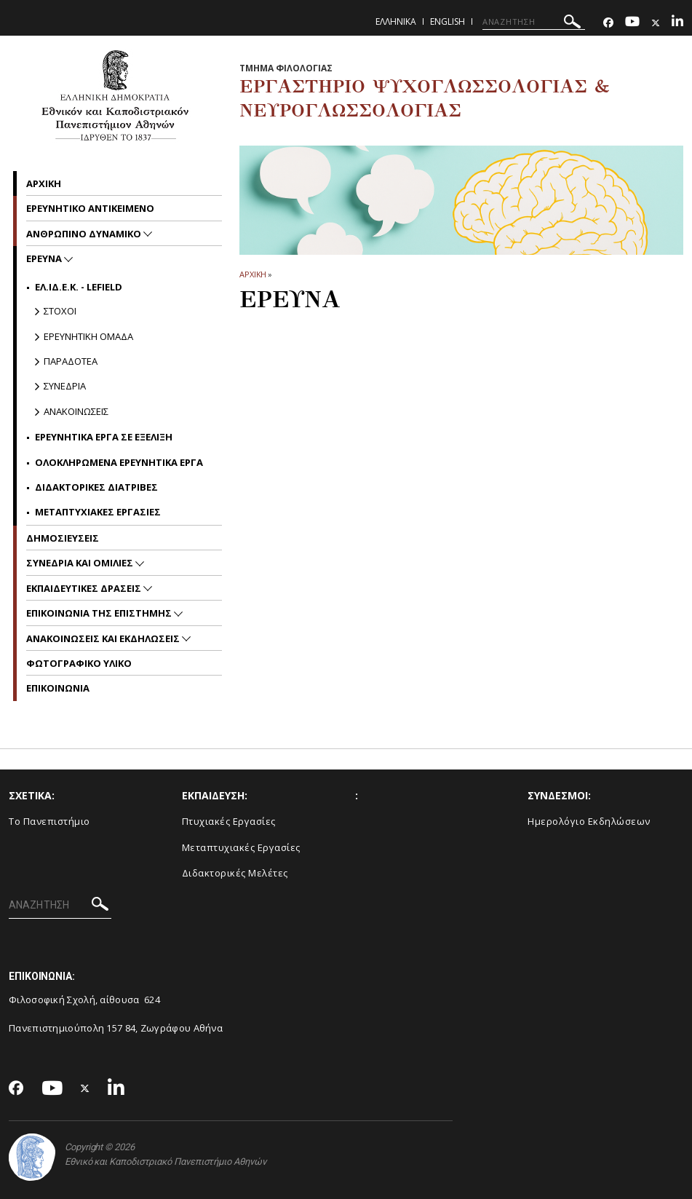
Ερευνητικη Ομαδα (88, 336)
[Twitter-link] (655, 23)
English (447, 21)
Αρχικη (43, 183)
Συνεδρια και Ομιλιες (80, 562)
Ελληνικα (395, 21)
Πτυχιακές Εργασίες (229, 821)
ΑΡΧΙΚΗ (252, 274)
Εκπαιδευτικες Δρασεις (84, 588)
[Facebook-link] (608, 23)
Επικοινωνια (58, 688)
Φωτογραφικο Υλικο (79, 663)
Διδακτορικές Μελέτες (235, 872)
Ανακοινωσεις (76, 411)
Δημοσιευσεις (62, 538)
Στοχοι (60, 310)
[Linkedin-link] (677, 23)
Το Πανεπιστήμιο (49, 821)
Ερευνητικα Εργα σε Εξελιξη (103, 436)
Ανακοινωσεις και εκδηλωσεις (104, 638)
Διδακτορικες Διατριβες (96, 487)
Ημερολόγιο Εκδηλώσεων (589, 821)
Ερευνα (45, 258)
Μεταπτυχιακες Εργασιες (98, 511)
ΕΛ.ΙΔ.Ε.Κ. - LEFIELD (78, 286)
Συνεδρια (65, 385)
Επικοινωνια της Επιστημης (100, 613)
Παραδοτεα (71, 361)
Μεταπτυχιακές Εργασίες (241, 847)
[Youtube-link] (632, 23)
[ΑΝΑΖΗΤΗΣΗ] (533, 22)
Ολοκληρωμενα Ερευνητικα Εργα (119, 462)
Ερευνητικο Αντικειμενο (90, 208)
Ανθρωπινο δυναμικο (84, 233)
